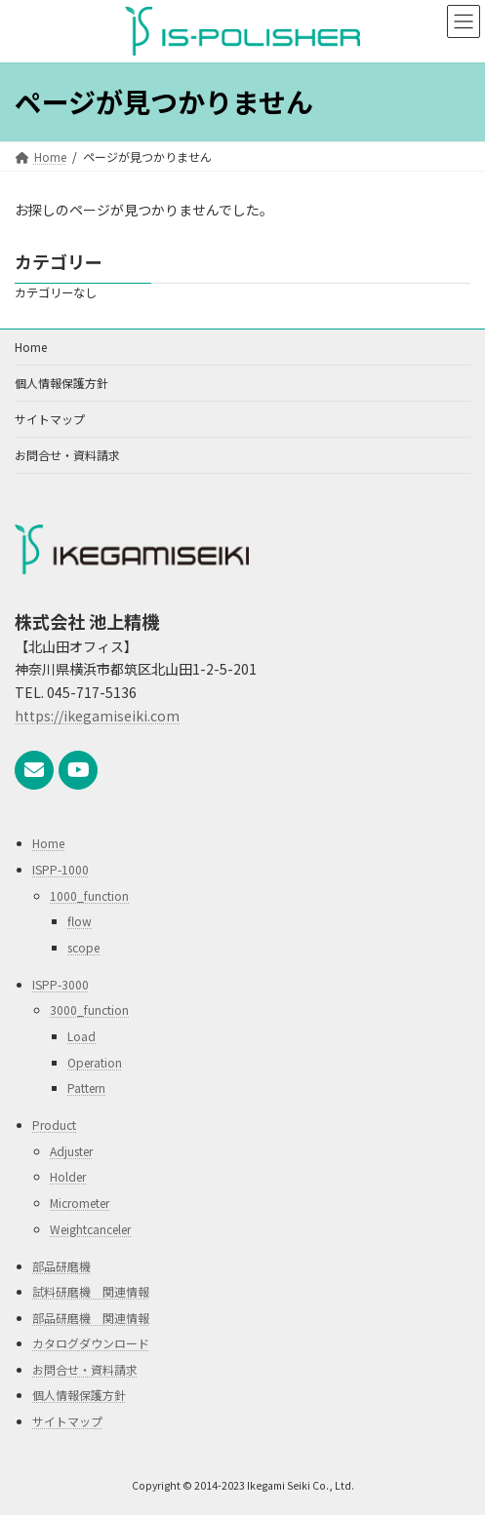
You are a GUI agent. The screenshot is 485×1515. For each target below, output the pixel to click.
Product (54, 1124)
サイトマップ (50, 418)
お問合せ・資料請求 (67, 455)
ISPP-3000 (60, 984)
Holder (68, 1177)
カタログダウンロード (90, 1343)
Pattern (86, 1087)
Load (81, 1036)
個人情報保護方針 (61, 382)
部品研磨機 (61, 1266)
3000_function (89, 1010)
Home (31, 346)
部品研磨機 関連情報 (90, 1317)
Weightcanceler (90, 1229)
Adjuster (71, 1151)
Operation (94, 1062)
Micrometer (79, 1202)
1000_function (89, 895)
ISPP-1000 (60, 869)
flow (79, 921)
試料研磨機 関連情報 (90, 1291)
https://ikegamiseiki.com (97, 715)
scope (83, 947)
